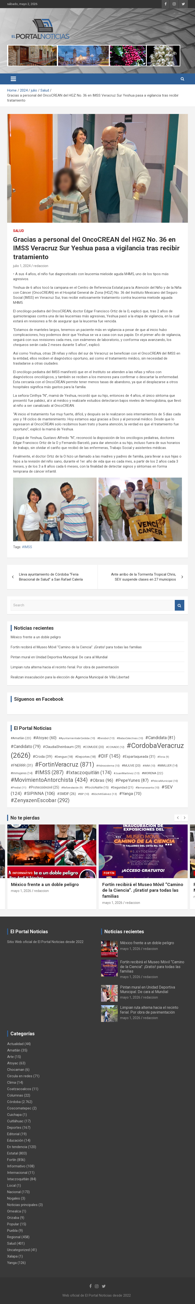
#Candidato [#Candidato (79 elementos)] (26, 746)
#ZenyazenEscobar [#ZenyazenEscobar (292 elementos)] (40, 800)
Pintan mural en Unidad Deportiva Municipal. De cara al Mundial (59, 657)
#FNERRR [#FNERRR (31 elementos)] (22, 765)
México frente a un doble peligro (36, 637)
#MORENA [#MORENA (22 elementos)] (152, 773)
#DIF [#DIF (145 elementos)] (109, 756)
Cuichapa (14, 1115)
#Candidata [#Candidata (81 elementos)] (160, 737)
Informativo (22, 873)
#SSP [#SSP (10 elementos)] (83, 794)
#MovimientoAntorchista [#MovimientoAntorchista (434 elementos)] (49, 780)
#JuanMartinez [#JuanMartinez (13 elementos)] (127, 773)
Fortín (109, 873)
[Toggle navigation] (13, 78)
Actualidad (15, 1044)
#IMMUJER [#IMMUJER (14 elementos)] (167, 765)
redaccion (41, 266)
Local (11, 1185)
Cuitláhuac (15, 1121)
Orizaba (13, 1218)
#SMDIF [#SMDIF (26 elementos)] (66, 794)
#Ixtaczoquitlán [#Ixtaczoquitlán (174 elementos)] (89, 772)
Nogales (13, 1198)
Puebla (12, 1230)
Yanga (12, 1263)
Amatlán (13, 1050)
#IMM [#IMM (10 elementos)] (149, 765)
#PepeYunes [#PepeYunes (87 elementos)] (132, 780)
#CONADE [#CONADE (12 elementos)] (115, 747)
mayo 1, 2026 (21, 891)
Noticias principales (22, 1205)
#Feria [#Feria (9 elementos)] (163, 756)
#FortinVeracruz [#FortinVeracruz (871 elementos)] (64, 764)
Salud (18, 231)
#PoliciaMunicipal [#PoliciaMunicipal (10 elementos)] (164, 781)
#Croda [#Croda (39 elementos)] (42, 756)
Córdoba (14, 1102)
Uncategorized (18, 1250)
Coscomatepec (19, 1108)
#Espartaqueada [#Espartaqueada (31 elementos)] (138, 756)
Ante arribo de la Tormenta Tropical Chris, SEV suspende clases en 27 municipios (143, 577)
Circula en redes (19, 1076)
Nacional (14, 1192)
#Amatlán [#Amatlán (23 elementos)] (21, 738)
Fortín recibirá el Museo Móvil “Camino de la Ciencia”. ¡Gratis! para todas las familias (76, 647)
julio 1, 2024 (22, 266)
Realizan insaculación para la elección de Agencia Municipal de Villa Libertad (70, 677)
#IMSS (27, 547)
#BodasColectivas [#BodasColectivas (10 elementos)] (130, 738)
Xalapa (12, 1256)
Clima (11, 1082)
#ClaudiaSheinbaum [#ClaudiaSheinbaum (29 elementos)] (62, 747)
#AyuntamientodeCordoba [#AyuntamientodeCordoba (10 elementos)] (77, 738)
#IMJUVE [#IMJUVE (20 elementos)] (131, 765)
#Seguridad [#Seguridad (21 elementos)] (122, 787)
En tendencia (17, 1147)
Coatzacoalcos (19, 1089)
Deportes (14, 1127)
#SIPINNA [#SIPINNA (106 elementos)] (39, 793)
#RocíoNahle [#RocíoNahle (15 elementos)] (97, 787)
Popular (13, 1224)
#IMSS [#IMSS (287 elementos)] (49, 772)
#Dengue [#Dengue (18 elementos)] (63, 756)
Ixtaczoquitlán (18, 1179)
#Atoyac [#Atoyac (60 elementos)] (45, 737)
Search (179, 605)
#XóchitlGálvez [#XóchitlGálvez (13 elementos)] (104, 794)
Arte (10, 1057)
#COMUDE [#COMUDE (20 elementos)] (93, 747)
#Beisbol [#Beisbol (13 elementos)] (106, 738)
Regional (13, 1237)
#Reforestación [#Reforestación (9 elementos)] (72, 787)
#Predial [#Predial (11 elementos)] (18, 787)
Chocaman (15, 1069)
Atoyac (12, 1063)
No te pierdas (25, 818)
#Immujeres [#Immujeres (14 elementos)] (22, 773)
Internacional (17, 1172)
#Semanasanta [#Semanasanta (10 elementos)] (147, 787)
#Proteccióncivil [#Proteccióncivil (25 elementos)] (44, 787)
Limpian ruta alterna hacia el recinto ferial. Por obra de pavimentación (65, 667)
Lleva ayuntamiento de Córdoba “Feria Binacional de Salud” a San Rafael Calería (51, 577)
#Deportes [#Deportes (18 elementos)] (85, 756)
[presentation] (177, 817)
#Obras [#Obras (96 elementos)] (101, 780)
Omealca (14, 1211)
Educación (15, 1140)
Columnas (15, 1095)
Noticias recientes (124, 931)
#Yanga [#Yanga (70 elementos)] (130, 793)
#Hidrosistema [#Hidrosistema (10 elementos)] (108, 765)
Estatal (12, 1153)
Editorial (13, 1134)
